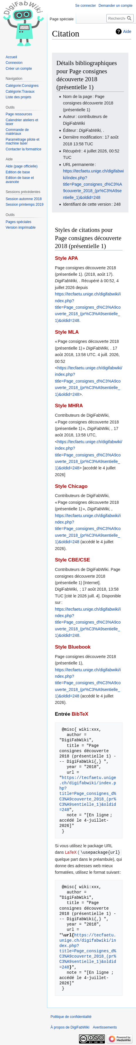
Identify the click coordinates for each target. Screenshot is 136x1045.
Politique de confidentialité (71, 1016)
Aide (127, 31)
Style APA (66, 258)
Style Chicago (71, 486)
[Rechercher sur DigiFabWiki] (120, 18)
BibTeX (80, 714)
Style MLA (67, 332)
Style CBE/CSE (72, 560)
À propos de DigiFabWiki (70, 1027)
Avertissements (105, 1027)
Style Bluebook (72, 647)
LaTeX (71, 852)
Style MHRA (69, 405)
